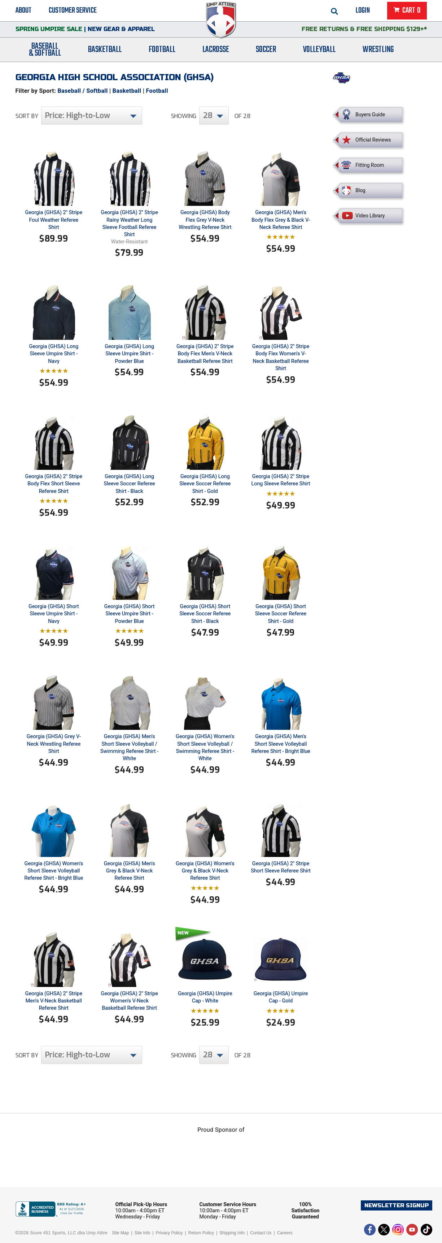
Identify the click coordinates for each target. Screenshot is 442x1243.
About (23, 11)
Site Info (142, 1232)
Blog (360, 190)
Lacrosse (215, 51)
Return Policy (201, 1232)
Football (162, 51)
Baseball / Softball (82, 90)
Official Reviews (373, 140)
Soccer (266, 51)
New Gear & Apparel (121, 30)
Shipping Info (232, 1232)
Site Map (120, 1232)
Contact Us (260, 1232)
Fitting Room (369, 165)
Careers (285, 1232)
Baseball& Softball (45, 52)
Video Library (370, 215)
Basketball (105, 51)
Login (363, 11)
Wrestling (378, 51)
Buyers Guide (370, 114)
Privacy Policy (169, 1232)
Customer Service (73, 11)
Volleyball (319, 51)
